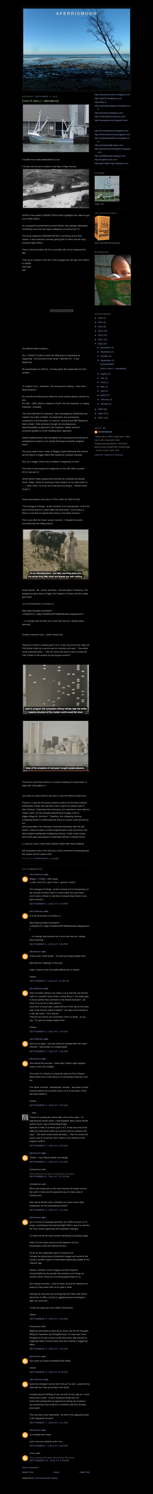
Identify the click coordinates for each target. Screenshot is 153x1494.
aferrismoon (35, 951)
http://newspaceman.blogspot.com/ (111, 120)
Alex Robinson (36, 874)
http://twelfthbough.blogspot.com (110, 156)
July (103, 378)
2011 (100, 339)
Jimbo (32, 1453)
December (106, 347)
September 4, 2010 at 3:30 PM (49, 904)
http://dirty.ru (100, 102)
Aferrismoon (76, 13)
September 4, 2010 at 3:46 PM (49, 944)
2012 (100, 335)
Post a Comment (30, 1467)
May (103, 386)
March (104, 395)
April (103, 391)
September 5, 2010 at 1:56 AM (49, 1105)
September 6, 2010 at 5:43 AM (49, 1319)
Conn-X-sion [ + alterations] (113, 368)
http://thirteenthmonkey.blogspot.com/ (112, 134)
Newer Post (27, 1472)
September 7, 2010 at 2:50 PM (49, 1446)
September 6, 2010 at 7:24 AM (49, 1349)
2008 (100, 413)
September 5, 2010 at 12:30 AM (49, 981)
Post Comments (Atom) (46, 1478)
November (106, 352)
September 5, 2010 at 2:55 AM (49, 1145)
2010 (100, 343)
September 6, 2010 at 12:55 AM (49, 1176)
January (105, 404)
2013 (100, 331)
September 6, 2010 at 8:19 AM (49, 1372)
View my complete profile (109, 455)
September (106, 360)
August (104, 374)
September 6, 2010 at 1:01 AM (49, 1210)
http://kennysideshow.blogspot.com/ (111, 130)
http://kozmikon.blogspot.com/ (109, 113)
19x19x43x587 (107, 364)
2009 (100, 409)
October (105, 356)
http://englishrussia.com (106, 159)
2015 (100, 322)
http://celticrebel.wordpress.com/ (110, 116)
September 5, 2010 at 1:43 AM (49, 1031)
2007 (100, 418)
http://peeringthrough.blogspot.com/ (111, 163)
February (105, 399)
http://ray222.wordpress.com (108, 98)
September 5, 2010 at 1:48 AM (49, 1051)
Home (56, 1472)
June (103, 382)
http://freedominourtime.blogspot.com (112, 94)
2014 (100, 326)
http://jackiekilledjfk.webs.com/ (109, 145)
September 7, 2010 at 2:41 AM (49, 1422)
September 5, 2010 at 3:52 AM (49, 1162)
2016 (100, 318)
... (30, 1112)
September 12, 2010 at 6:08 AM (49, 1460)
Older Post (85, 1472)
